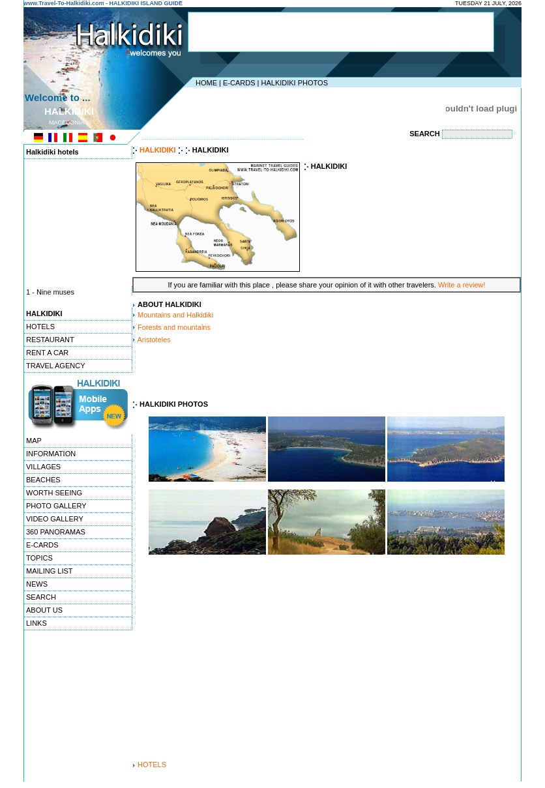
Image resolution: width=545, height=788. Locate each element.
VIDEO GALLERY (54, 519)
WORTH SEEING (54, 493)
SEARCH (41, 597)
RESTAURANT (50, 339)
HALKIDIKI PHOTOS (294, 83)
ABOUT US (44, 610)
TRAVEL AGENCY (55, 366)
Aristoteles (153, 339)
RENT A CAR (47, 353)
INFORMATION (51, 454)
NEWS (37, 584)
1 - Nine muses (50, 293)
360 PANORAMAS (55, 532)
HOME (206, 83)
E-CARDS (239, 83)
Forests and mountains (174, 327)
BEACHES (43, 480)
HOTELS (40, 326)
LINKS (36, 623)
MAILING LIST (49, 571)
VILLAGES (43, 467)
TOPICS (39, 558)
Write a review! (462, 285)
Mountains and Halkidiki (175, 315)
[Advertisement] (340, 31)
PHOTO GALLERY (56, 506)
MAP (34, 441)
